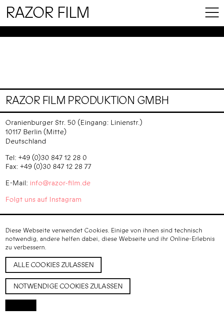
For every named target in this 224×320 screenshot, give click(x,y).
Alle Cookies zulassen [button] (53, 265)
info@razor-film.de (60, 183)
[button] (20, 305)
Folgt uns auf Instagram (43, 199)
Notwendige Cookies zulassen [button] (67, 286)
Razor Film (47, 13)
